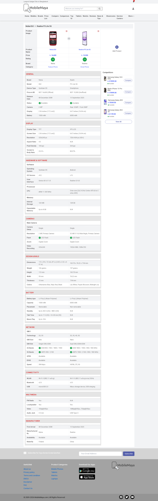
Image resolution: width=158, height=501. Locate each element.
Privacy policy (29, 472)
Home (27, 16)
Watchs (85, 16)
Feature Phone (53, 67)
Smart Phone (85, 67)
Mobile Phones (57, 469)
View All (118, 122)
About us (27, 469)
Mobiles (34, 16)
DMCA (26, 479)
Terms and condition (32, 475)
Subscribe (129, 454)
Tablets (79, 16)
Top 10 (71, 17)
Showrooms (110, 16)
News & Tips (100, 17)
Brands (40, 16)
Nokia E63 (53, 49)
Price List (46, 17)
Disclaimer (28, 482)
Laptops (54, 479)
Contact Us (28, 488)
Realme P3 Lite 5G (85, 49)
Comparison (64, 16)
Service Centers (120, 17)
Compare (55, 16)
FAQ (25, 485)
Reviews (93, 16)
